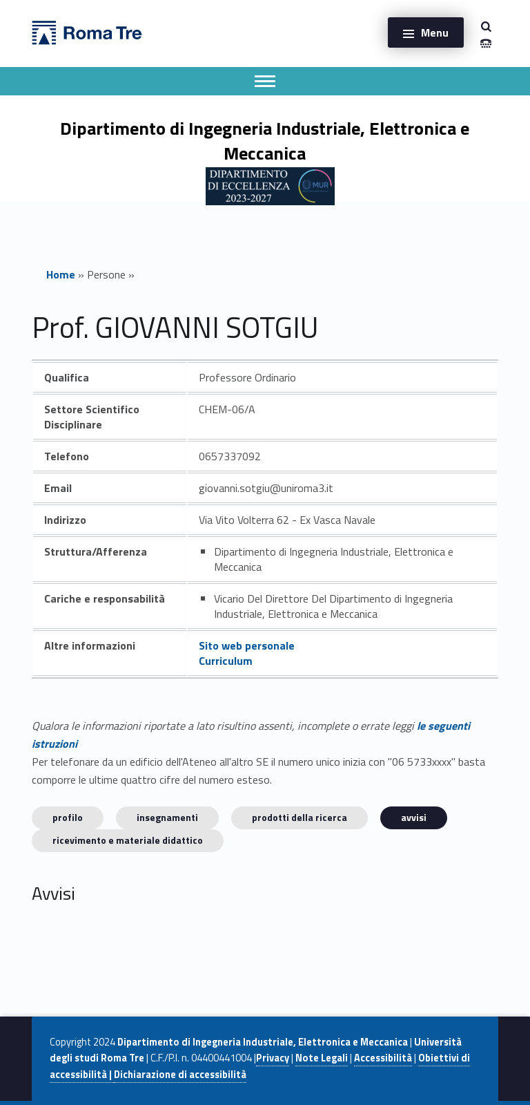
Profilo (67, 817)
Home (60, 274)
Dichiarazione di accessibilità (180, 1074)
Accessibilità (383, 1058)
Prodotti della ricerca (299, 817)
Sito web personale (247, 645)
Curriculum (226, 660)
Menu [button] (435, 32)
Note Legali (321, 1058)
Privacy (272, 1058)
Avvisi (413, 817)
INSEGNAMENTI (167, 817)
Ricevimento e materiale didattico (127, 840)
